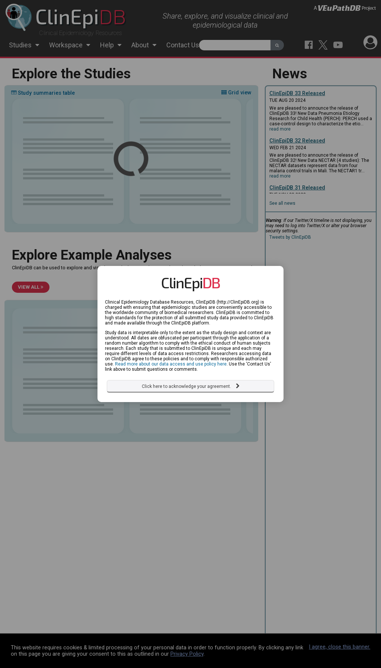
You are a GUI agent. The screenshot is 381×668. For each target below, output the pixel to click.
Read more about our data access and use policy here (171, 359)
